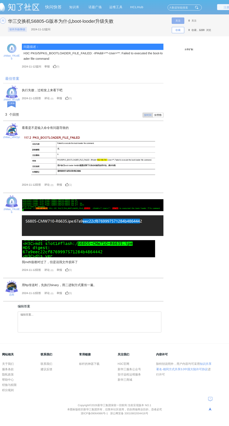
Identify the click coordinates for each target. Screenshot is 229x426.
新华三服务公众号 (129, 369)
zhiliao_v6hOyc (11, 137)
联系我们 (46, 363)
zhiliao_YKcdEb (12, 57)
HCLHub (136, 7)
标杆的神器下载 (89, 363)
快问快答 (53, 7)
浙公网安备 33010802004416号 (129, 413)
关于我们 (8, 363)
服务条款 (8, 369)
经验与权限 (9, 385)
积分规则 (8, 390)
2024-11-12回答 (31, 98)
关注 (177, 20)
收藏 (177, 30)
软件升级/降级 (17, 29)
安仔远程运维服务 (129, 374)
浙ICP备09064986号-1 (95, 413)
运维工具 (116, 7)
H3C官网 (123, 363)
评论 (47, 98)
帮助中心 (8, 379)
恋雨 (11, 294)
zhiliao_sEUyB (12, 99)
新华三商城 (125, 379)
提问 (31, 66)
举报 (47, 66)
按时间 (148, 115)
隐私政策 (8, 374)
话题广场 (95, 7)
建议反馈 (46, 369)
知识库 (74, 7)
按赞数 (158, 115)
